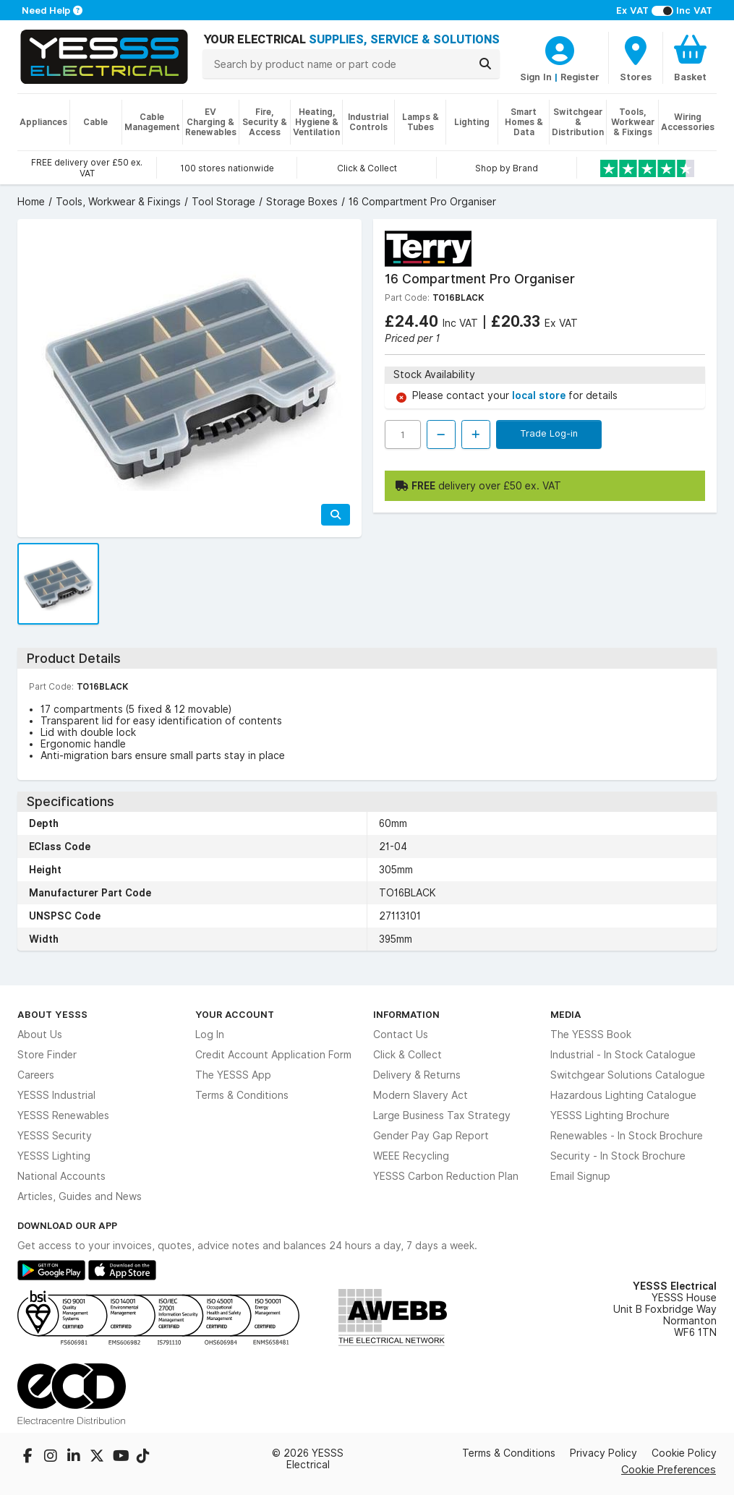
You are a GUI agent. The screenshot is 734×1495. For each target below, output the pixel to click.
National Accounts (61, 1176)
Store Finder (47, 1055)
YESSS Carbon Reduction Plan (446, 1176)
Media (565, 1014)
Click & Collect (407, 1055)
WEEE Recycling (411, 1156)
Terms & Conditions (242, 1095)
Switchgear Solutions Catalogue (627, 1075)
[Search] (485, 63)
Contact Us (400, 1034)
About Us (39, 1034)
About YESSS (52, 1014)
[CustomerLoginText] (559, 48)
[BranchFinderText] (636, 58)
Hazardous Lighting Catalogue (623, 1095)
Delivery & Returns (417, 1075)
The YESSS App (233, 1075)
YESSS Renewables (63, 1115)
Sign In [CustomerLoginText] (536, 76)
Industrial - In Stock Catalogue (623, 1055)
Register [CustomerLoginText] (579, 76)
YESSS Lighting (53, 1156)
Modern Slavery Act (420, 1095)
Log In (209, 1034)
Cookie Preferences (668, 1469)
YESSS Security (54, 1135)
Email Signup (580, 1176)
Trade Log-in (549, 433)
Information (406, 1014)
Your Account (234, 1014)
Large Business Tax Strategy (442, 1115)
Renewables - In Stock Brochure (626, 1135)
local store (540, 395)
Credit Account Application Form (273, 1055)
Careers (35, 1075)
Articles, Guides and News (79, 1196)
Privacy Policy (603, 1453)
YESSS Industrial (56, 1095)
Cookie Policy (684, 1453)
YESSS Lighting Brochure (610, 1115)
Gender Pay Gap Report (431, 1135)
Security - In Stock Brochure (618, 1156)
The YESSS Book (590, 1034)
